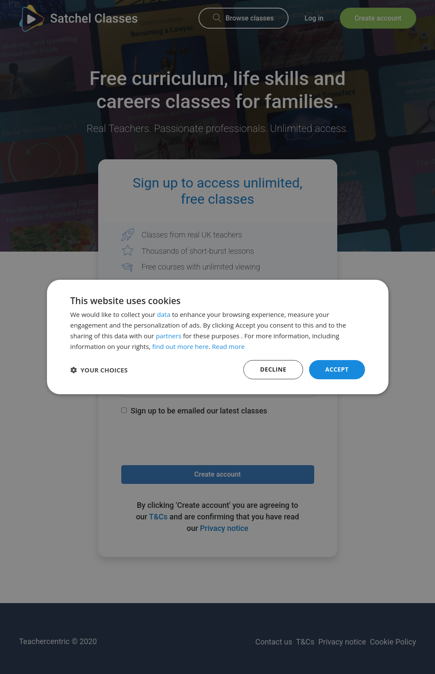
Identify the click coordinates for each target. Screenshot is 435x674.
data (163, 314)
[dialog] (217, 337)
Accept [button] (337, 369)
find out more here (180, 346)
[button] (99, 370)
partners (168, 335)
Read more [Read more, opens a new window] (228, 346)
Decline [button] (273, 369)
